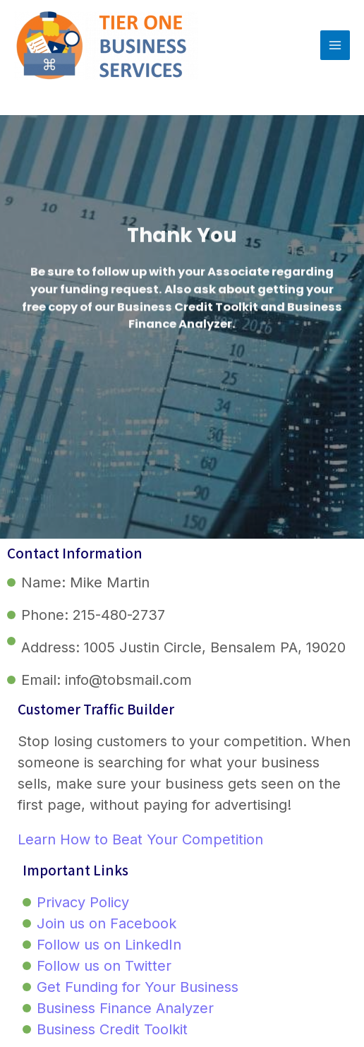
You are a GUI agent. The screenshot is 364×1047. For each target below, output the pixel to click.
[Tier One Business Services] (106, 45)
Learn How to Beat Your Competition (140, 839)
